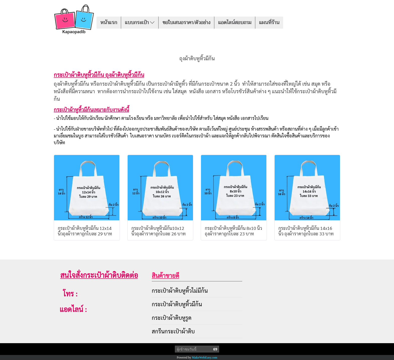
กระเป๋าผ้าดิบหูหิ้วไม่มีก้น (180, 290)
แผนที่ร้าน (269, 22)
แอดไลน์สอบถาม (234, 22)
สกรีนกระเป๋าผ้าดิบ (173, 331)
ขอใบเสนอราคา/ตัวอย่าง (186, 22)
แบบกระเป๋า (140, 22)
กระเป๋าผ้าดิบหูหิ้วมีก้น (177, 303)
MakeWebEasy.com (204, 357)
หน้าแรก (108, 22)
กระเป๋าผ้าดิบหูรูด (171, 317)
